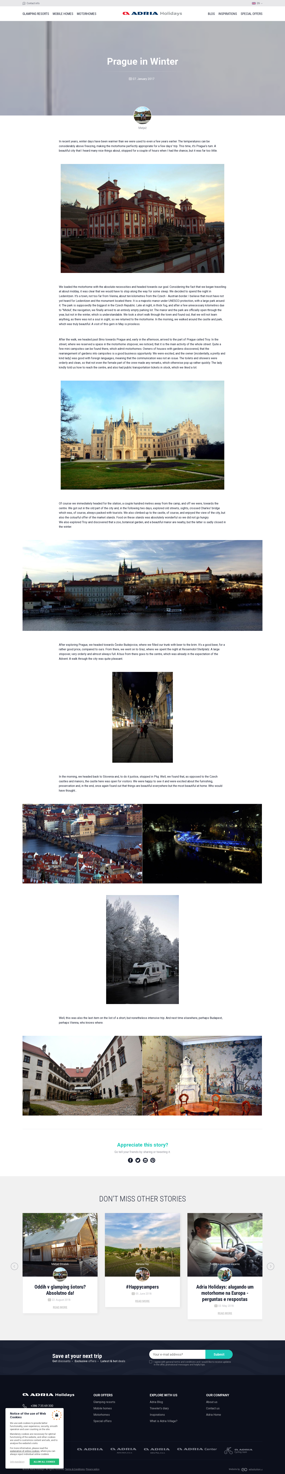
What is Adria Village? (163, 1421)
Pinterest (152, 1160)
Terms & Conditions (75, 1469)
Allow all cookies (44, 1461)
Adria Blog (156, 1402)
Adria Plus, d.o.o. (157, 1451)
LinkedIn (145, 1160)
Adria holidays (152, 14)
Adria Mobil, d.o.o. (90, 1449)
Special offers (251, 14)
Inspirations (227, 14)
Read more (60, 1307)
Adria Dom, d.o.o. (124, 1450)
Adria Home (213, 1414)
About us (211, 1402)
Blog (211, 14)
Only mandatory (17, 1461)
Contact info (33, 3)
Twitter (137, 1160)
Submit (219, 1354)
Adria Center (197, 1449)
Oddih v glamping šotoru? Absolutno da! (60, 1290)
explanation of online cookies (24, 1451)
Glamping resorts (36, 14)
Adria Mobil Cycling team (238, 1450)
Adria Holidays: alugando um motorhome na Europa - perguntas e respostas (225, 1293)
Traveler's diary (159, 1408)
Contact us (213, 1408)
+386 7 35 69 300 (42, 1406)
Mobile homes (63, 14)
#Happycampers (142, 1287)
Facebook (130, 1160)
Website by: (234, 1469)
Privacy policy (92, 1469)
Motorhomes (86, 14)
